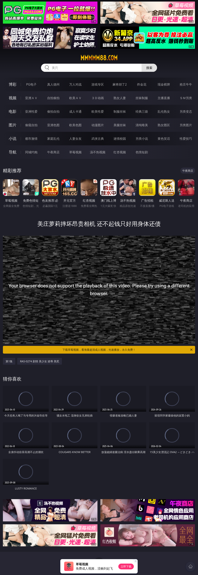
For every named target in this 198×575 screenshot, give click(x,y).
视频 (12, 97)
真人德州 (53, 84)
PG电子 (31, 84)
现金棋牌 (164, 84)
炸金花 (141, 84)
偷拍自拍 (53, 111)
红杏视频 (120, 152)
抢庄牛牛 (186, 84)
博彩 (12, 84)
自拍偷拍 (53, 98)
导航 (12, 152)
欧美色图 (75, 125)
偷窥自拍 (31, 125)
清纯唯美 (142, 125)
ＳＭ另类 (186, 98)
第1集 (9, 361)
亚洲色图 (53, 125)
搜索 (149, 68)
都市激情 (31, 138)
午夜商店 (53, 152)
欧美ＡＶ (75, 98)
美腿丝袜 (120, 125)
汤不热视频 (97, 152)
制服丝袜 (120, 111)
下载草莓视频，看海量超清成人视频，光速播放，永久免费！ (127, 349)
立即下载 (126, 566)
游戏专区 (97, 84)
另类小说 (142, 138)
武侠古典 (97, 138)
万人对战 (75, 84)
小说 (12, 138)
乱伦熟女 (164, 111)
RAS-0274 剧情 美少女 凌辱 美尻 (39, 361)
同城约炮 (31, 152)
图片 (12, 125)
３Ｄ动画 (97, 98)
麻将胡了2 (120, 84)
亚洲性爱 (31, 111)
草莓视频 (75, 152)
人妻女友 (75, 138)
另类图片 (186, 125)
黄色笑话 (164, 138)
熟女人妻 (120, 98)
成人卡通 (75, 111)
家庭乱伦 (53, 138)
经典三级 (142, 111)
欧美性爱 (97, 111)
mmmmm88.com (99, 58)
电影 (12, 111)
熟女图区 (164, 125)
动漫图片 (97, 125)
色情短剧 (142, 152)
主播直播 (164, 98)
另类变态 (186, 111)
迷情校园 (120, 138)
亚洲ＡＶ (31, 98)
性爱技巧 (186, 138)
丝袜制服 (142, 98)
